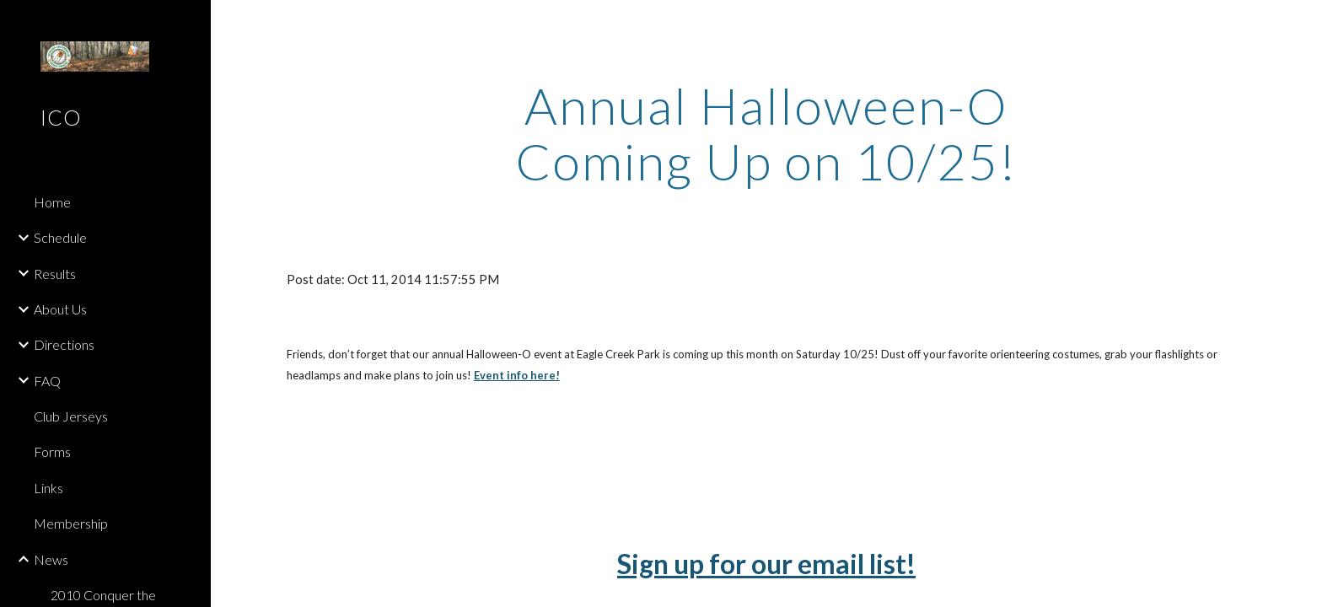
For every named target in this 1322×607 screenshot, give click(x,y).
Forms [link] (52, 451)
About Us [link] (60, 309)
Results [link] (55, 274)
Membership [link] (71, 523)
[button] (1302, 23)
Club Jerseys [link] (71, 416)
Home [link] (52, 202)
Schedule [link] (60, 237)
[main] (766, 133)
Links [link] (48, 488)
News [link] (51, 559)
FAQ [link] (47, 381)
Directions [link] (64, 344)
